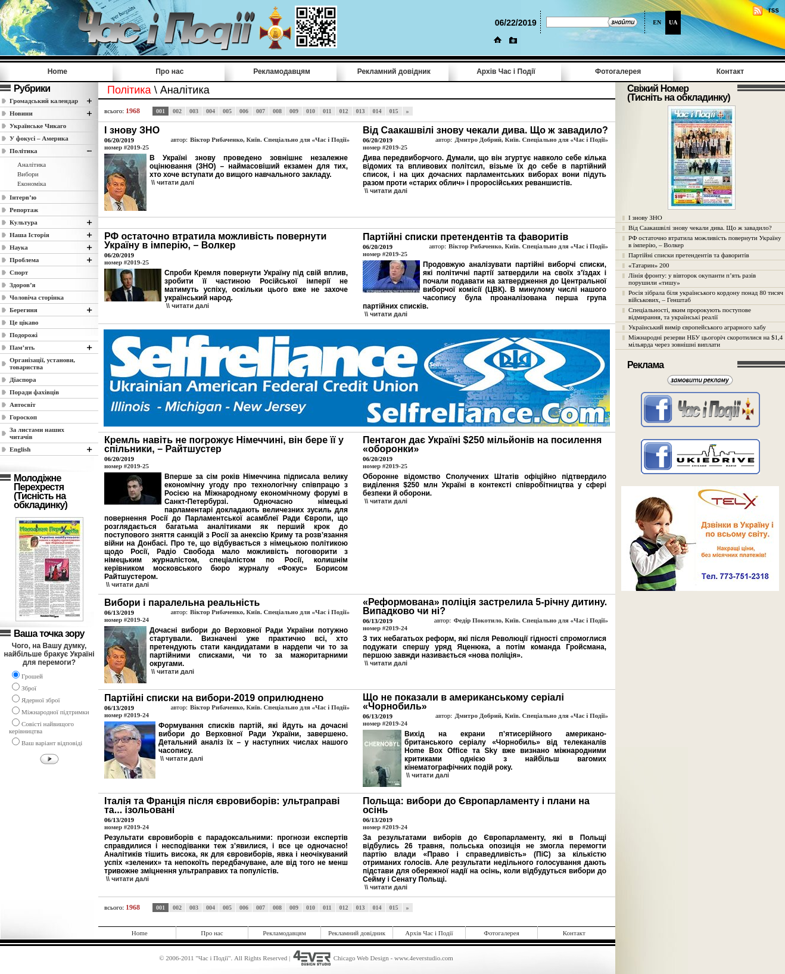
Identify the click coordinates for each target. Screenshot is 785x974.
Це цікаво (24, 322)
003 (193, 111)
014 (377, 111)
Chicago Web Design (361, 957)
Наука (19, 247)
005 (227, 111)
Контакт (730, 71)
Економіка (31, 183)
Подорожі (24, 334)
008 (277, 111)
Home (57, 71)
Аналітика (31, 164)
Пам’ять (22, 347)
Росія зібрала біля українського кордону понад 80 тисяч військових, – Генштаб (705, 296)
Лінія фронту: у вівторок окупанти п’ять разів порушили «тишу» (692, 279)
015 (394, 111)
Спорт (19, 272)
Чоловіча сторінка (37, 297)
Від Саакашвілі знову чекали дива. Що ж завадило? (700, 227)
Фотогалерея (618, 71)
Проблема (24, 259)
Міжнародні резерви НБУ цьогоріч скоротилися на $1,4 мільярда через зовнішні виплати (705, 341)
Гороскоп (23, 417)
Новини (21, 113)
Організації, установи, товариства (42, 363)
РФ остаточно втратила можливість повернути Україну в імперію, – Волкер (704, 241)
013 (360, 111)
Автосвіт (23, 404)
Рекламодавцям (281, 71)
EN (657, 22)
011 (327, 111)
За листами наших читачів (37, 433)
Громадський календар (44, 100)
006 (243, 111)
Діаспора (23, 379)
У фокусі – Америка (39, 138)
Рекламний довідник (394, 71)
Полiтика (24, 150)
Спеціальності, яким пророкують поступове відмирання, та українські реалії (689, 313)
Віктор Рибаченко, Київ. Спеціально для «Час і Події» (270, 139)
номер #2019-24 (126, 619)
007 (260, 111)
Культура (24, 222)
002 (177, 111)
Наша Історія (29, 234)
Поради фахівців (34, 392)
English (20, 449)
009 (293, 111)
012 (343, 111)
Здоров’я (23, 284)
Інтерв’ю (23, 197)
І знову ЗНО (645, 217)
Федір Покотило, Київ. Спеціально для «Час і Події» (530, 620)
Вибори (28, 174)
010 (310, 111)
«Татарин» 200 (648, 265)
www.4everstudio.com (423, 957)
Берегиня (24, 309)
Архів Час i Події (505, 71)
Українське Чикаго (38, 125)
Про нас (169, 71)
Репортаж (24, 209)
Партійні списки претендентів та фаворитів (688, 255)
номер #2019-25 (126, 147)
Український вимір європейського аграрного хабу (697, 327)
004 (210, 111)
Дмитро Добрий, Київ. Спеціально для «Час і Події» (531, 139)
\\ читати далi (172, 182)
